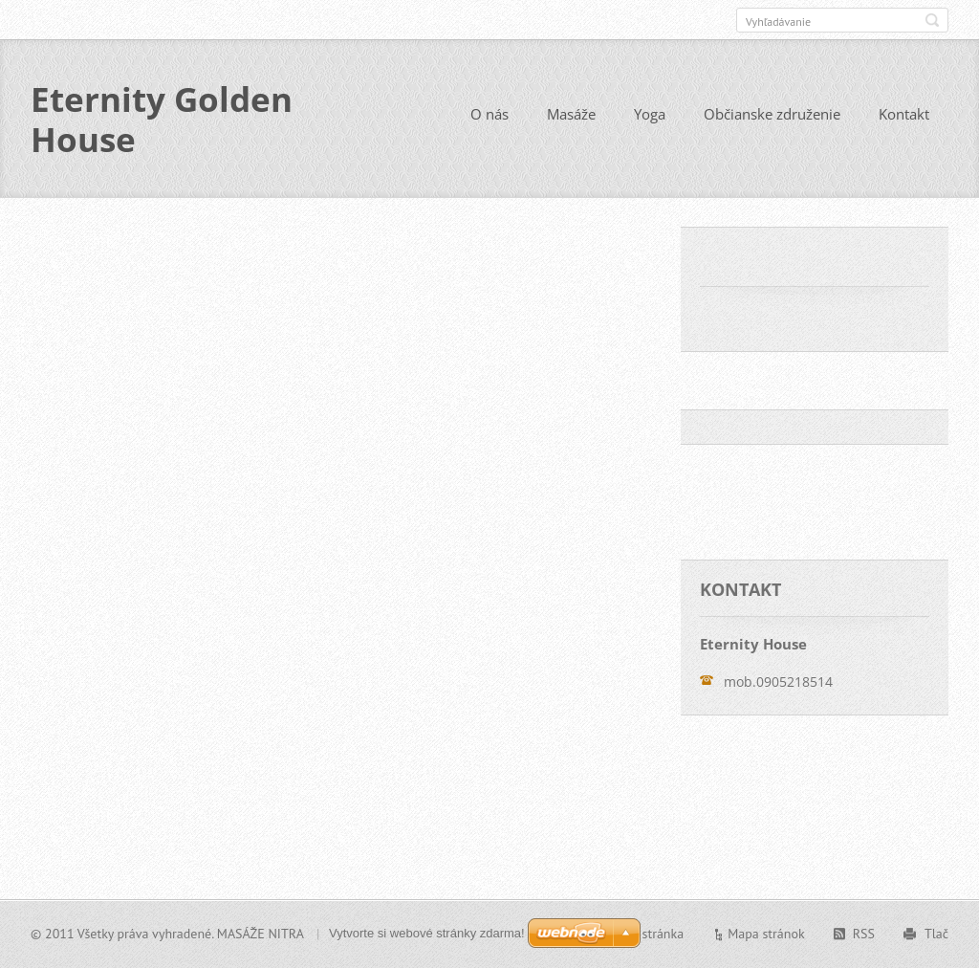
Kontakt (904, 113)
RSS (864, 933)
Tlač (936, 933)
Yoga (649, 113)
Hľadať (932, 20)
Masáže (571, 113)
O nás (489, 113)
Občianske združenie (772, 113)
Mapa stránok (766, 933)
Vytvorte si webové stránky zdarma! (427, 933)
